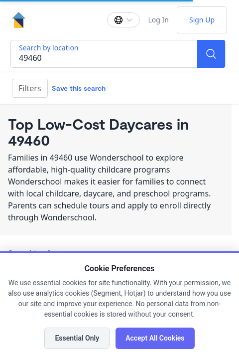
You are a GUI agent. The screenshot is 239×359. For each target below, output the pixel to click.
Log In (158, 19)
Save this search (79, 88)
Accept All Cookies (154, 338)
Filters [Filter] (29, 88)
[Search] (211, 54)
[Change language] (123, 19)
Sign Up (202, 19)
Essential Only (77, 338)
